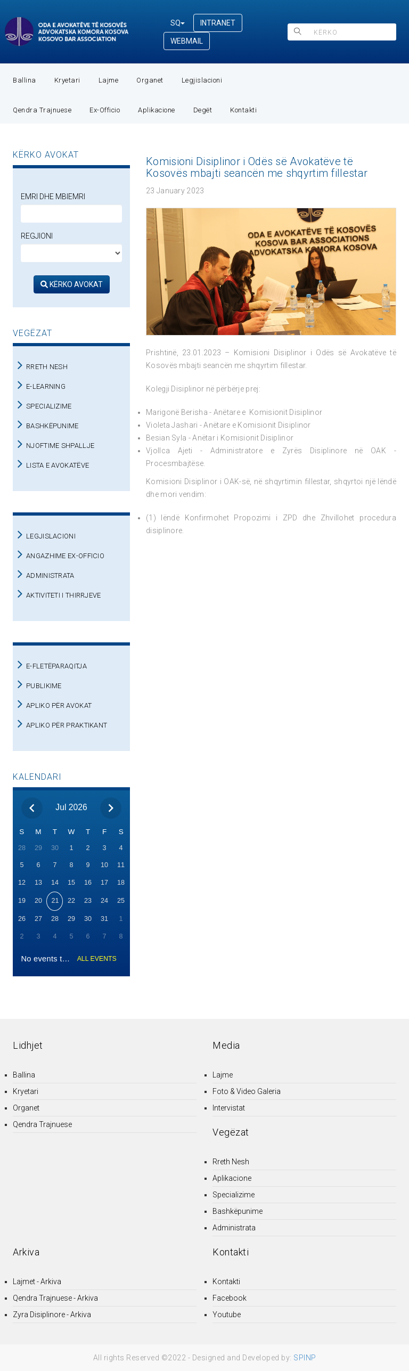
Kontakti (243, 110)
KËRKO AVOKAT (71, 284)
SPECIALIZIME (49, 406)
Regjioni (37, 236)
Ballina (24, 80)
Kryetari (67, 80)
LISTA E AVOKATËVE (57, 465)
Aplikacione (156, 110)
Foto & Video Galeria (246, 1091)
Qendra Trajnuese (42, 110)
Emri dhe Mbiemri (53, 196)
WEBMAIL (186, 41)
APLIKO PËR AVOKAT (59, 705)
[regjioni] (71, 253)
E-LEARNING (46, 386)
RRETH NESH (47, 367)
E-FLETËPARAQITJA (56, 666)
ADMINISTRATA (50, 576)
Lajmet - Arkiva (37, 1281)
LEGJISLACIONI (51, 536)
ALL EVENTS (97, 958)
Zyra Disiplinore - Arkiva (52, 1314)
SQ (177, 23)
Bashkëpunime (237, 1211)
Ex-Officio (104, 110)
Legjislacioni (202, 80)
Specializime (233, 1194)
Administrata (234, 1227)
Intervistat (228, 1108)
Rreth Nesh (230, 1161)
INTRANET (217, 23)
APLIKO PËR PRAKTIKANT (66, 725)
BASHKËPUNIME (52, 426)
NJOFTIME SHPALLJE (60, 446)
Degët (202, 110)
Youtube (226, 1314)
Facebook (229, 1298)
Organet (149, 80)
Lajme (109, 80)
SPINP (304, 1357)
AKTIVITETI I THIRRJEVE (63, 595)
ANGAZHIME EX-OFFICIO (65, 556)
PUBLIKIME (44, 686)
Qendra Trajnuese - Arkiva (55, 1298)
